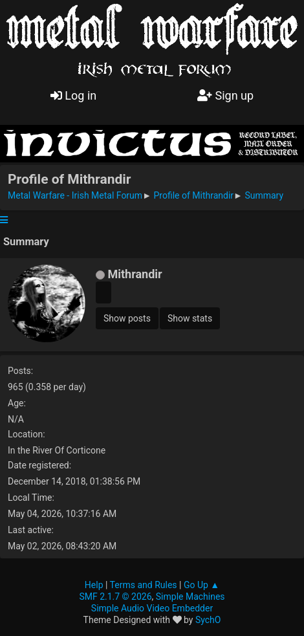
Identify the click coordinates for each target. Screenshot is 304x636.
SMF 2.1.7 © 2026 (115, 596)
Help (94, 585)
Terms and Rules (143, 585)
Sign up (225, 95)
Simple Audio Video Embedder (152, 608)
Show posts (127, 318)
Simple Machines (190, 596)
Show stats (190, 318)
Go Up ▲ (201, 585)
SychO (208, 620)
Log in (73, 95)
